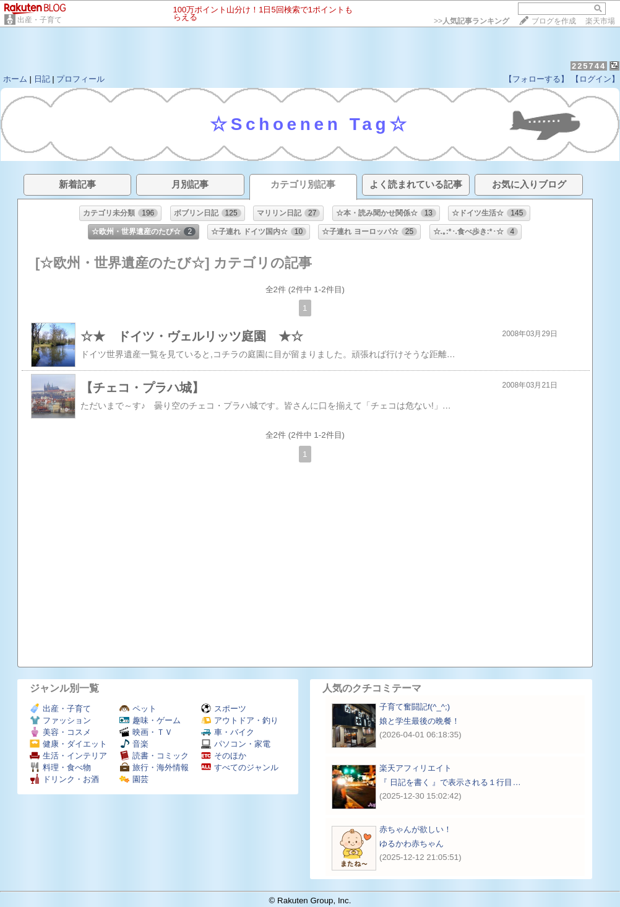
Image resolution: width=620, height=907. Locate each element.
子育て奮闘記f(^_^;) (414, 706)
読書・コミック (154, 755)
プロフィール (80, 79)
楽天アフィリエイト (415, 768)
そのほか (223, 755)
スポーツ (223, 708)
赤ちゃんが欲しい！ (415, 829)
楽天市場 (600, 21)
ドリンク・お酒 (64, 779)
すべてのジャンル (239, 767)
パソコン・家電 (235, 744)
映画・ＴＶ (146, 732)
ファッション (60, 720)
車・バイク (227, 732)
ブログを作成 (554, 21)
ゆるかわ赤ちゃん (411, 843)
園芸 (134, 779)
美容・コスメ (60, 732)
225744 (589, 66)
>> (471, 21)
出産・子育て (39, 19)
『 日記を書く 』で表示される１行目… (450, 782)
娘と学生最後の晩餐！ (419, 721)
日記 (42, 79)
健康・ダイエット (68, 744)
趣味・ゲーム (150, 720)
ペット (138, 708)
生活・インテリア (68, 755)
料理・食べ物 (60, 767)
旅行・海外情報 (154, 767)
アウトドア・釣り (239, 720)
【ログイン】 (595, 79)
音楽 (134, 744)
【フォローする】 (536, 79)
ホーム (15, 79)
